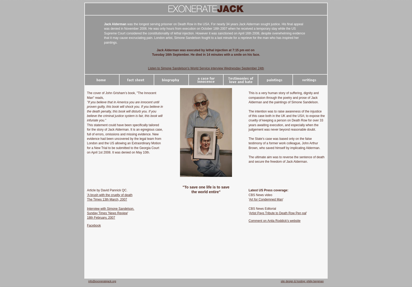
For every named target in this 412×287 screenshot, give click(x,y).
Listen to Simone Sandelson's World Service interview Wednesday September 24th (206, 68)
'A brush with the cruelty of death (109, 195)
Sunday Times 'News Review (107, 213)
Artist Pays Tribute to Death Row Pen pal (277, 213)
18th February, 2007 (101, 217)
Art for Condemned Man (266, 199)
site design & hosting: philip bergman (302, 281)
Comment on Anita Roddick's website (275, 221)
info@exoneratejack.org (102, 281)
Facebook (94, 225)
